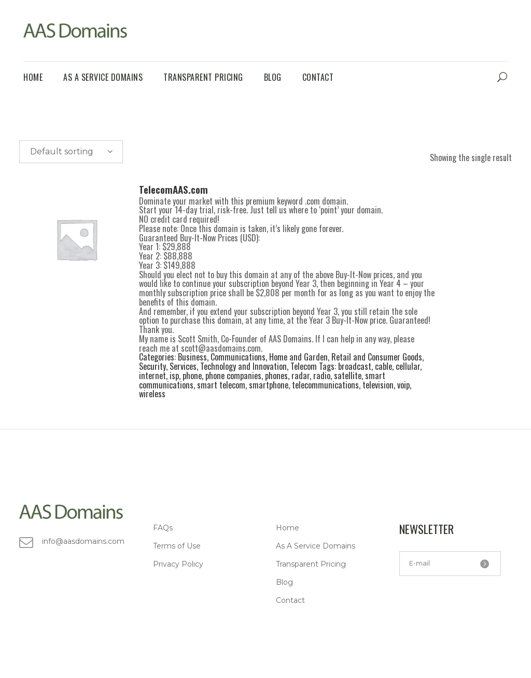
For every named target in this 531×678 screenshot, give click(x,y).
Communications (238, 357)
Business (192, 357)
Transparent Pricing (311, 564)
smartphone (268, 385)
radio (321, 375)
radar (300, 375)
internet (152, 375)
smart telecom (221, 385)
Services (183, 366)
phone (192, 375)
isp (174, 375)
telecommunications (325, 385)
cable (383, 366)
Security (152, 366)
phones (276, 375)
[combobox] (71, 151)
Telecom (303, 366)
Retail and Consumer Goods (376, 357)
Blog (284, 582)
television (378, 385)
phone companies (233, 375)
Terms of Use (177, 546)
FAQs (163, 527)
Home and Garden (298, 357)
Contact (290, 600)
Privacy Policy (178, 564)
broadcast (354, 366)
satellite (347, 375)
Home (287, 527)
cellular (408, 366)
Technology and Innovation (243, 366)
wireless (152, 393)
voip (403, 385)
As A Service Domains (315, 546)
